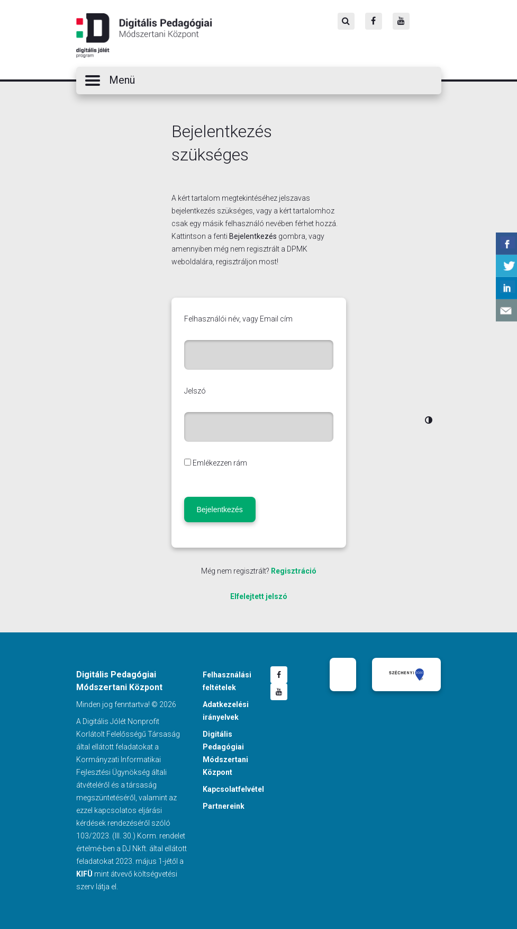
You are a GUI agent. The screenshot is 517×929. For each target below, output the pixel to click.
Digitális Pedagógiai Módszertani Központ (144, 35)
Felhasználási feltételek (227, 681)
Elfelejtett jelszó (258, 596)
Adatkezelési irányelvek (226, 710)
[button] (258, 80)
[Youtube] (401, 21)
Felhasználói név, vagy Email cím (238, 319)
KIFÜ (84, 874)
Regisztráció (293, 571)
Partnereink (223, 806)
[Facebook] (373, 21)
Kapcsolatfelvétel (233, 789)
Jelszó (195, 391)
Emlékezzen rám (220, 463)
